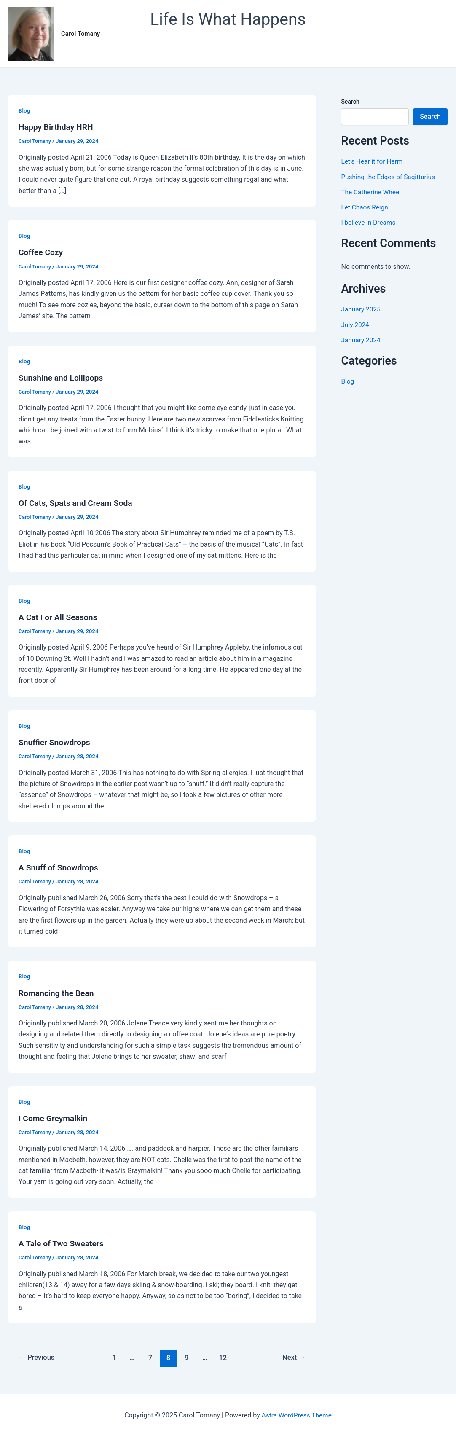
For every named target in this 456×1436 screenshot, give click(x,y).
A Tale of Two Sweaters (63, 1243)
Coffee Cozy (41, 252)
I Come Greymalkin (54, 1118)
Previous (37, 1357)
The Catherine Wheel (372, 192)
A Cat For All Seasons (59, 617)
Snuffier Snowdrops (56, 742)
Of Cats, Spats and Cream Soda (78, 503)
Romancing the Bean (58, 993)
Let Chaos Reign (365, 207)
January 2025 (361, 309)
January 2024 (361, 340)
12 (224, 1357)
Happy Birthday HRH (57, 127)
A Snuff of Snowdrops (60, 867)
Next (293, 1357)
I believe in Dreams (369, 222)
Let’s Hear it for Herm (373, 161)
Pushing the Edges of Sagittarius (389, 176)
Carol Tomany (80, 34)
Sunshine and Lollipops (62, 378)
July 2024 (355, 324)
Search (350, 101)
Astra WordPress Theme (296, 1415)
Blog (24, 110)
